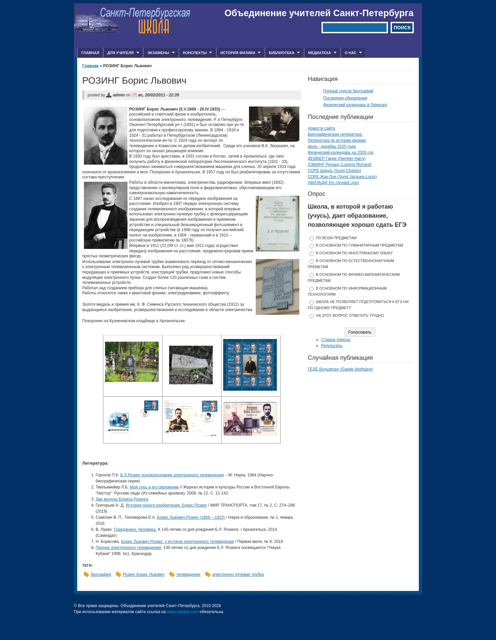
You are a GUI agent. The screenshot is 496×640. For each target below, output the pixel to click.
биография (101, 574)
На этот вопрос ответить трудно (350, 315)
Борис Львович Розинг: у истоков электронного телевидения (177, 541)
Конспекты (195, 53)
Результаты (331, 345)
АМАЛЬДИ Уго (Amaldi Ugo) (333, 182)
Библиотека (282, 53)
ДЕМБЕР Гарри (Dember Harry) (337, 158)
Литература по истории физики (337, 140)
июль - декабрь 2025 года (332, 146)
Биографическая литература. (335, 134)
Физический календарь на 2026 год (341, 152)
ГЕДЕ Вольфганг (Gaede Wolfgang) (340, 369)
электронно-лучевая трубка (238, 574)
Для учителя (121, 53)
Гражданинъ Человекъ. (135, 529)
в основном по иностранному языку (354, 253)
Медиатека (320, 53)
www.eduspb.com (182, 611)
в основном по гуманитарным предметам (359, 245)
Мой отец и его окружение (154, 487)
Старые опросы (335, 339)
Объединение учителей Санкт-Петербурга (319, 13)
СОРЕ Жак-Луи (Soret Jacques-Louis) (342, 176)
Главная (90, 53)
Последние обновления (345, 98)
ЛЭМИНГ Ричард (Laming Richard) (339, 164)
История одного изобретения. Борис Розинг (166, 505)
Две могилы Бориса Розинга (122, 499)
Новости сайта (321, 128)
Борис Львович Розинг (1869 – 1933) (191, 517)
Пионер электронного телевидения (128, 547)
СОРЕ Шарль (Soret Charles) (334, 170)
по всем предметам (336, 238)
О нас (351, 53)
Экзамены (159, 53)
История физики (238, 53)
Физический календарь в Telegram (355, 104)
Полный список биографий (348, 91)
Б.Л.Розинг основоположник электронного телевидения (172, 475)
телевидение (188, 574)
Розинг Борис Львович (143, 574)
